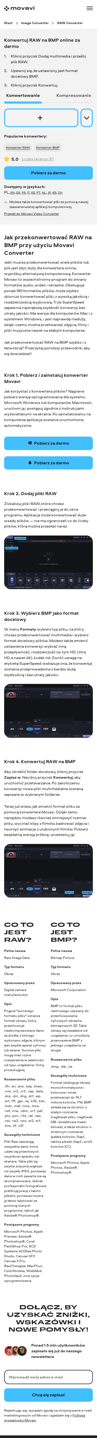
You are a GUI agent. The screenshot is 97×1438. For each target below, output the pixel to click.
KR (54, 192)
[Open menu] (90, 8)
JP (49, 192)
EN (12, 192)
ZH (60, 192)
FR (24, 192)
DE (18, 192)
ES (33, 192)
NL (44, 192)
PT (38, 192)
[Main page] (19, 8)
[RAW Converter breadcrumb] (70, 22)
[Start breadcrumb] (8, 22)
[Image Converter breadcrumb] (35, 22)
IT (28, 192)
